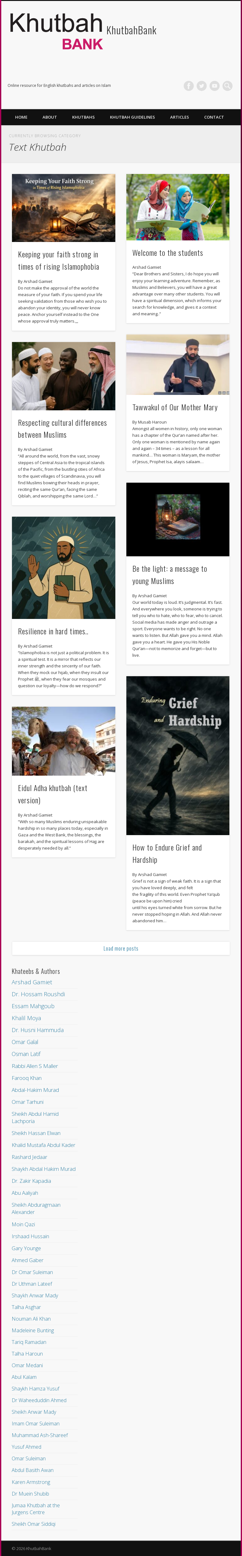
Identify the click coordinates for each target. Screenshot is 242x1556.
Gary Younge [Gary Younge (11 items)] (26, 1248)
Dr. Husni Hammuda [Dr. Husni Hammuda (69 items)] (38, 1030)
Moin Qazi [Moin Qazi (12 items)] (23, 1224)
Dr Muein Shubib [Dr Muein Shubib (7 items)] (30, 1493)
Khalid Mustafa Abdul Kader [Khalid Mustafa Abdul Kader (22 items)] (43, 1145)
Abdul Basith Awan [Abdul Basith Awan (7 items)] (33, 1470)
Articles (179, 117)
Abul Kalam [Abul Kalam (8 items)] (24, 1376)
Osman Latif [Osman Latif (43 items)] (26, 1054)
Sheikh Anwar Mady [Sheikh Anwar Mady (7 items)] (34, 1411)
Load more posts (121, 948)
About (50, 117)
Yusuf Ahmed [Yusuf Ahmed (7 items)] (26, 1446)
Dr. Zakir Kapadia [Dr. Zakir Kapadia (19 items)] (31, 1180)
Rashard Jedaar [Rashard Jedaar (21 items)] (29, 1156)
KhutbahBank (132, 29)
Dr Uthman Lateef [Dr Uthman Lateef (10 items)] (32, 1283)
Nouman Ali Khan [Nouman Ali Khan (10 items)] (31, 1318)
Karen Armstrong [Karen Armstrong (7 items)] (31, 1482)
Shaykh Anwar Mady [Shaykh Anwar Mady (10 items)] (35, 1295)
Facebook (189, 86)
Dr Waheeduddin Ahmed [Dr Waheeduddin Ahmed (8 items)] (39, 1400)
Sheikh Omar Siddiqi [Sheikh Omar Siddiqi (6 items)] (33, 1523)
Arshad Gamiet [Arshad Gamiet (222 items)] (32, 982)
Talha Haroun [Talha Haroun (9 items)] (27, 1353)
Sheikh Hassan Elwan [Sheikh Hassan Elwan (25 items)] (36, 1133)
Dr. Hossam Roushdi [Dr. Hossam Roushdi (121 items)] (38, 994)
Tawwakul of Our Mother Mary (175, 407)
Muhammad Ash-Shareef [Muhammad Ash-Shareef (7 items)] (40, 1435)
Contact (214, 117)
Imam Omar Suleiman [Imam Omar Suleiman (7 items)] (36, 1423)
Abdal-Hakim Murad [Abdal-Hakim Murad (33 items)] (35, 1089)
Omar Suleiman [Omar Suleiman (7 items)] (29, 1458)
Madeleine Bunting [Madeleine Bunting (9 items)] (33, 1330)
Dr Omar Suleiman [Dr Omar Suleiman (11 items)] (32, 1272)
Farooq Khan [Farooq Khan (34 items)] (27, 1077)
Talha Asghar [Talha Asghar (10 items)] (26, 1307)
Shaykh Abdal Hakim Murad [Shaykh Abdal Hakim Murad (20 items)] (44, 1168)
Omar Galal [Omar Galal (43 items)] (25, 1042)
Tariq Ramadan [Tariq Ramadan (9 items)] (29, 1342)
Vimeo (215, 86)
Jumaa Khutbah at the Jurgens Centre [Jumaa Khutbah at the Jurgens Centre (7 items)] (36, 1509)
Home (21, 117)
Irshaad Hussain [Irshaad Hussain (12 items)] (30, 1236)
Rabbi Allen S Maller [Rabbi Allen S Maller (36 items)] (35, 1066)
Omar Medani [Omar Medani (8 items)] (27, 1365)
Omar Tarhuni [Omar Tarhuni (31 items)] (27, 1101)
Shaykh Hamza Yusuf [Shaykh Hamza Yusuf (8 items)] (35, 1388)
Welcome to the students (167, 252)
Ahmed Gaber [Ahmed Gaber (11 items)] (27, 1260)
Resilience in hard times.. (53, 631)
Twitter (202, 86)
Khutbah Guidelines (132, 117)
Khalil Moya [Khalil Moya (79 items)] (26, 1018)
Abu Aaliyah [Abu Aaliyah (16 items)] (25, 1192)
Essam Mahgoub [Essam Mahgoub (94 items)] (33, 1006)
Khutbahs (83, 117)
